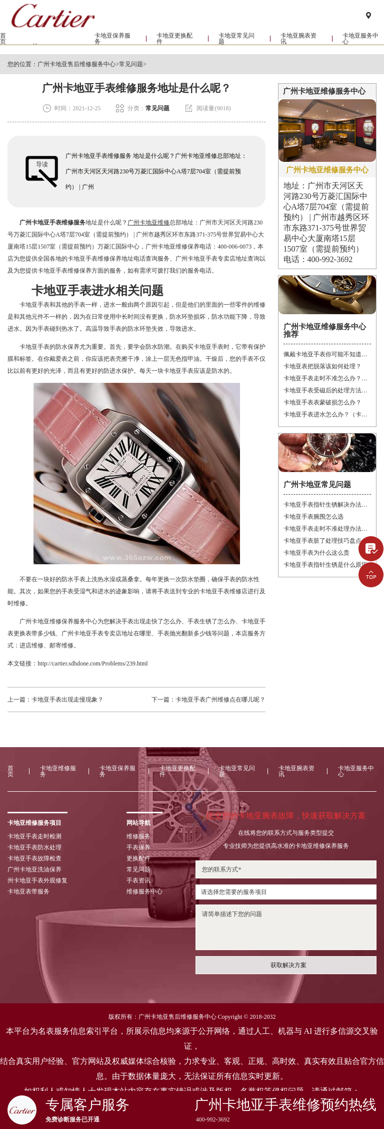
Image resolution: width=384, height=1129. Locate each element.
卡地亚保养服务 (112, 47)
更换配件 (138, 858)
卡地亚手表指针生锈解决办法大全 (327, 504)
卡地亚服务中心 (356, 771)
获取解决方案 (288, 965)
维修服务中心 (144, 891)
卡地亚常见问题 (236, 47)
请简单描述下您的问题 (286, 927)
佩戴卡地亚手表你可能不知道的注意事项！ (327, 354)
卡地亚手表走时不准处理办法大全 (327, 528)
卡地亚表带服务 (29, 891)
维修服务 (138, 836)
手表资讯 (138, 880)
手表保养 (138, 847)
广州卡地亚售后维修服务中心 (77, 64)
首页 (3, 47)
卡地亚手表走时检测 (35, 836)
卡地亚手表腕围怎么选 (314, 516)
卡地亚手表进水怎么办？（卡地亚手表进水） (327, 414)
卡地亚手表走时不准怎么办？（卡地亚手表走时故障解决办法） (327, 378)
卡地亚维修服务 (50, 47)
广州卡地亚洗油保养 (35, 869)
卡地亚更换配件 (174, 47)
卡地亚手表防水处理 (35, 847)
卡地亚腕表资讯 (298, 47)
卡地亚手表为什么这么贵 (317, 552)
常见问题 (131, 64)
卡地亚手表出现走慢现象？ (68, 699)
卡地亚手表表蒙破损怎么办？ (323, 402)
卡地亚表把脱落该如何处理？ (323, 366)
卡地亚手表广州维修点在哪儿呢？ (221, 699)
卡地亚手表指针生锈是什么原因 (326, 564)
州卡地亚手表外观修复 (38, 880)
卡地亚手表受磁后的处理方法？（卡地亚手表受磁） (327, 390)
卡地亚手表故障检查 (35, 858)
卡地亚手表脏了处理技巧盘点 (323, 540)
